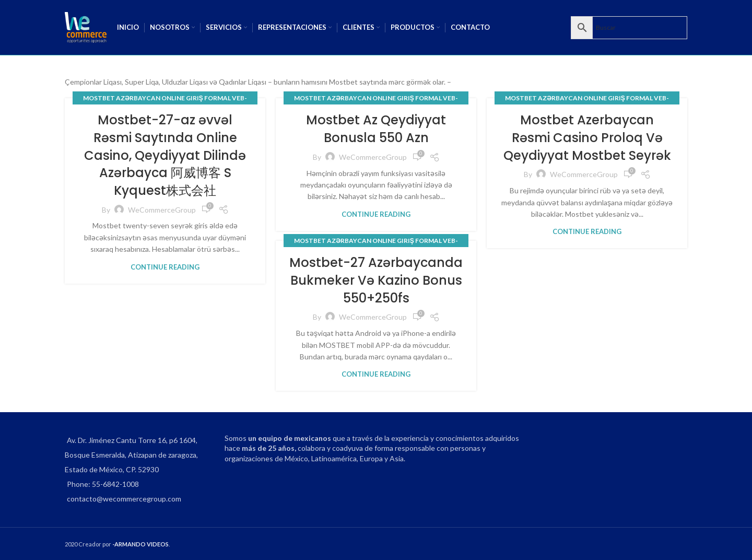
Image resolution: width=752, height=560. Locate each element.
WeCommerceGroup (162, 209)
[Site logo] (86, 26)
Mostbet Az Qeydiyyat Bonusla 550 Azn (376, 128)
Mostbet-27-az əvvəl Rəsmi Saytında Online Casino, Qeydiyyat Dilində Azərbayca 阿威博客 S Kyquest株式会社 (165, 155)
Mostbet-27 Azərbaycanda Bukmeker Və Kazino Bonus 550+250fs (376, 280)
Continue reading (165, 267)
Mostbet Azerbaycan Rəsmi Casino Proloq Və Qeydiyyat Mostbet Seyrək (587, 137)
